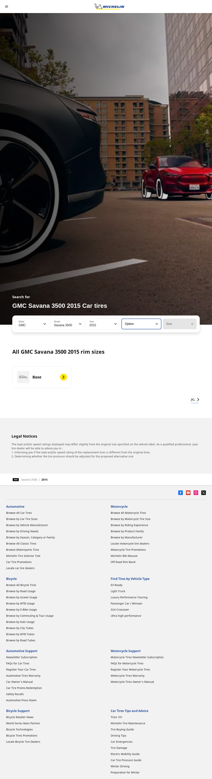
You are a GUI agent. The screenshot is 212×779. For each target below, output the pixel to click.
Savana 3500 (29, 479)
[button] (44, 324)
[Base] (42, 377)
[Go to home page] (109, 6)
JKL (195, 399)
